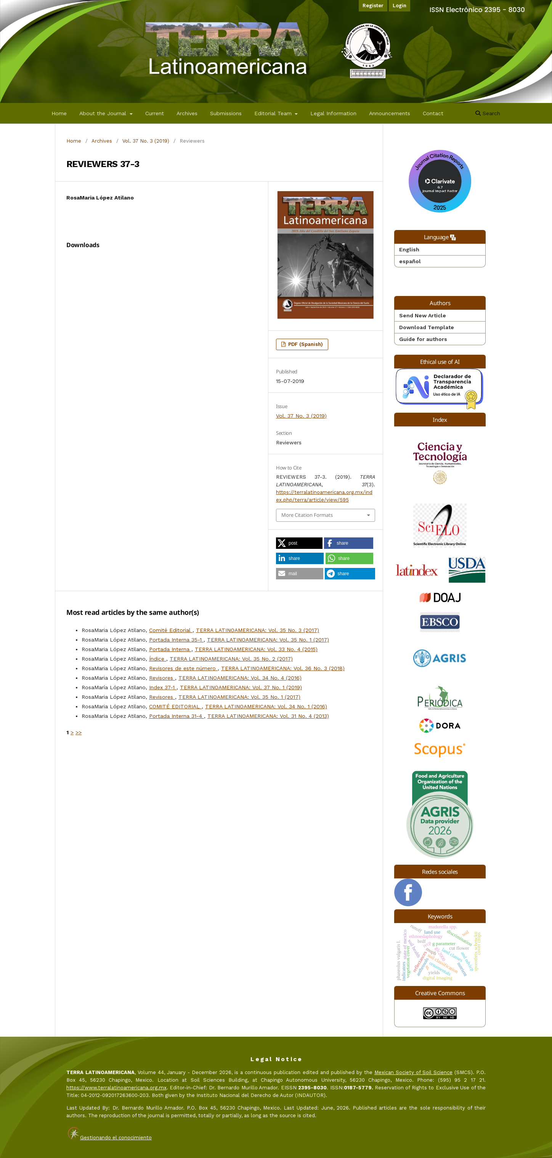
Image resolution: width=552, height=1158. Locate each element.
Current (154, 113)
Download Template (426, 327)
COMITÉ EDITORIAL (175, 706)
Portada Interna (170, 649)
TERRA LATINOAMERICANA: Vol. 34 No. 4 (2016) (240, 678)
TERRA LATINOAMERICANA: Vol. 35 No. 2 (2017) (231, 659)
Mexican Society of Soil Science (413, 1072)
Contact (433, 113)
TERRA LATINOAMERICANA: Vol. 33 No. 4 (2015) (256, 649)
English (409, 249)
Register (373, 5)
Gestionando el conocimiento (116, 1137)
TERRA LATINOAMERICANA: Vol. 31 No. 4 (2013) (268, 716)
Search (487, 113)
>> (78, 732)
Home (59, 113)
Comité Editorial (171, 630)
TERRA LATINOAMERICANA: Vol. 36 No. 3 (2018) (283, 668)
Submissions (226, 113)
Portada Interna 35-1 (176, 640)
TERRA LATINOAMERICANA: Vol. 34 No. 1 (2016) (266, 706)
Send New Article (422, 315)
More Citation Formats (307, 514)
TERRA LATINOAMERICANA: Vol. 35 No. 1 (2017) (268, 640)
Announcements (389, 113)
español (410, 261)
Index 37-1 (163, 687)
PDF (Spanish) (305, 344)
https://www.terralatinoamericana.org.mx (116, 1087)
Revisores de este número (183, 668)
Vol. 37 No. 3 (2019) (145, 141)
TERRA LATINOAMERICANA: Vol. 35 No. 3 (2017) (257, 630)
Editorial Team (274, 113)
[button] (299, 543)
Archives (187, 113)
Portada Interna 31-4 (176, 716)
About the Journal (103, 113)
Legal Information (333, 113)
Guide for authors (423, 339)
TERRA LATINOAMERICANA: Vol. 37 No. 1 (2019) (241, 687)
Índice (157, 659)
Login (399, 5)
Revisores (162, 678)
